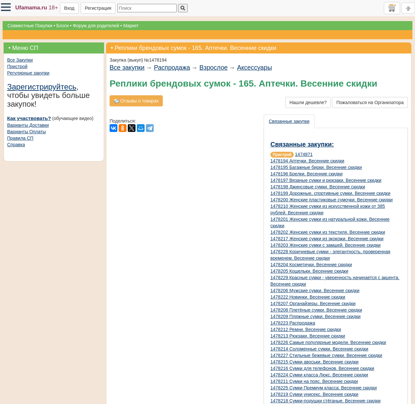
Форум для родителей (96, 25)
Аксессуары (254, 67)
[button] (6, 7)
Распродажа (172, 67)
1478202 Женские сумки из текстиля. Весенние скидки (327, 232)
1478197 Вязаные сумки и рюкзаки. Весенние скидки (325, 180)
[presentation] (289, 121)
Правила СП (20, 138)
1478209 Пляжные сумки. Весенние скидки (315, 316)
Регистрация (98, 8)
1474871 (304, 154)
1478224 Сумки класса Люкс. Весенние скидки (319, 374)
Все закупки (127, 67)
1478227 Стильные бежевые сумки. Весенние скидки (326, 355)
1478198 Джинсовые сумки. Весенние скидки (317, 186)
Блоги (62, 25)
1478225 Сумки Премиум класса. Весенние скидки (323, 387)
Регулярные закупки (28, 73)
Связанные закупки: (302, 144)
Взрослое (213, 67)
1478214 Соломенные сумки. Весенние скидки (319, 348)
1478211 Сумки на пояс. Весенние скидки (314, 381)
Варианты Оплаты (26, 131)
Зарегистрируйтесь (42, 86)
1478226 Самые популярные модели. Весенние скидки (328, 342)
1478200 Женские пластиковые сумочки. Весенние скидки (331, 199)
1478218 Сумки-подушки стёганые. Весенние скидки (325, 400)
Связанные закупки (289, 121)
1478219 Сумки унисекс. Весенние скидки (314, 394)
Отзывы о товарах (136, 101)
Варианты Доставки (28, 125)
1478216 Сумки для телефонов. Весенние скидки (322, 368)
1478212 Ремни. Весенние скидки (305, 329)
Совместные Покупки (29, 25)
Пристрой (17, 66)
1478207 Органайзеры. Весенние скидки (313, 303)
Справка (16, 144)
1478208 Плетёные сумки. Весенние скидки (316, 310)
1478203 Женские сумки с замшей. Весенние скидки (325, 245)
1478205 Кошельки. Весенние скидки (309, 271)
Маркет (130, 25)
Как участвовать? (29, 118)
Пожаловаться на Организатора (370, 102)
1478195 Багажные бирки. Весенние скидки (316, 167)
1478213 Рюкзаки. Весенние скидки (307, 336)
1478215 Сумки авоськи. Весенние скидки (314, 361)
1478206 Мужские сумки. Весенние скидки (314, 290)
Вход (69, 8)
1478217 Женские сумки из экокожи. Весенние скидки (327, 238)
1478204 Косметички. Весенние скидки (311, 264)
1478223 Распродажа (292, 323)
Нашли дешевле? (308, 102)
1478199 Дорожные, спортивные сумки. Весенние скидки (330, 193)
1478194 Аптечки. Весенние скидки (307, 160)
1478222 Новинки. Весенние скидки (307, 297)
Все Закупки (20, 60)
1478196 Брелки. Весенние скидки (306, 173)
